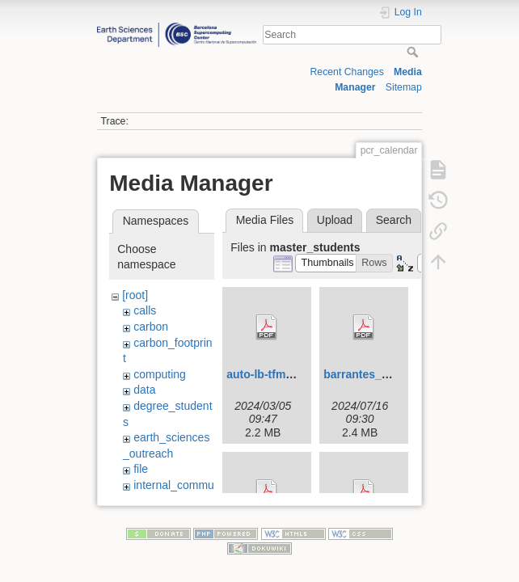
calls (144, 310)
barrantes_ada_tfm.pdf (384, 374)
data (144, 389)
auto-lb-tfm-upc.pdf (278, 374)
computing (159, 374)
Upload (334, 219)
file (140, 468)
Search (414, 51)
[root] (135, 295)
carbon (150, 326)
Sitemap (404, 87)
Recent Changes (347, 72)
